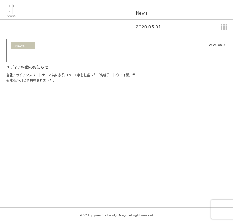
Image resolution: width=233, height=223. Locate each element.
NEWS (20, 45)
